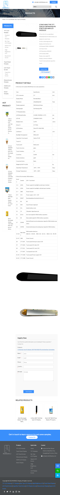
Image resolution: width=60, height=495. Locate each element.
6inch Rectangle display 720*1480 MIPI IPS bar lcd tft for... (10, 224)
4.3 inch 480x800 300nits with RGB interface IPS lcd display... (10, 177)
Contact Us (32, 437)
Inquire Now (44, 69)
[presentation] (35, 385)
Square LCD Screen (8, 46)
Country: (20, 367)
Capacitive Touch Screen (7, 74)
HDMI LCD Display (7, 86)
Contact (54, 2)
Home (32, 448)
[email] (57, 466)
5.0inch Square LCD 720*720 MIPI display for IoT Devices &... (10, 126)
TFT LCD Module (6, 31)
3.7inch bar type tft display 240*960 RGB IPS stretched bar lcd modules (36, 349)
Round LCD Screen (8, 56)
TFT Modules (34, 451)
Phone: (19, 362)
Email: (19, 357)
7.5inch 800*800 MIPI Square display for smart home (10, 200)
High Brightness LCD (8, 51)
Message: (20, 372)
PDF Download (45, 72)
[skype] (57, 475)
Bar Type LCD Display (8, 42)
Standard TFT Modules (7, 36)
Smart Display (6, 92)
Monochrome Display (8, 81)
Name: (19, 353)
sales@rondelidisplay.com (41, 2)
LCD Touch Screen (7, 68)
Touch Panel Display (7, 62)
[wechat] (57, 470)
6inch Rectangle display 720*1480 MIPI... (22, 419)
